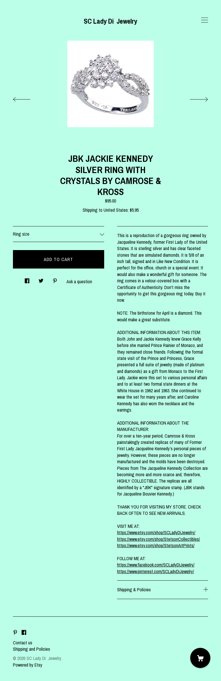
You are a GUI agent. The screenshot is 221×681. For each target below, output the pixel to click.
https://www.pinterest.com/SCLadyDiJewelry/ (155, 571)
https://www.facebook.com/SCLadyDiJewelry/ (156, 565)
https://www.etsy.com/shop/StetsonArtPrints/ (156, 545)
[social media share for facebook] (27, 279)
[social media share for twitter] (41, 279)
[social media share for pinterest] (55, 279)
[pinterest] (15, 633)
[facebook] (24, 633)
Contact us (22, 642)
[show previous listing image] (27, 97)
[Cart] (200, 658)
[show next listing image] (193, 97)
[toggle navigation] (204, 20)
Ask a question (79, 281)
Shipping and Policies (31, 649)
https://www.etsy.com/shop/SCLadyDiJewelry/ (156, 532)
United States (116, 210)
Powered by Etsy (27, 665)
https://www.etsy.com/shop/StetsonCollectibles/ (158, 539)
